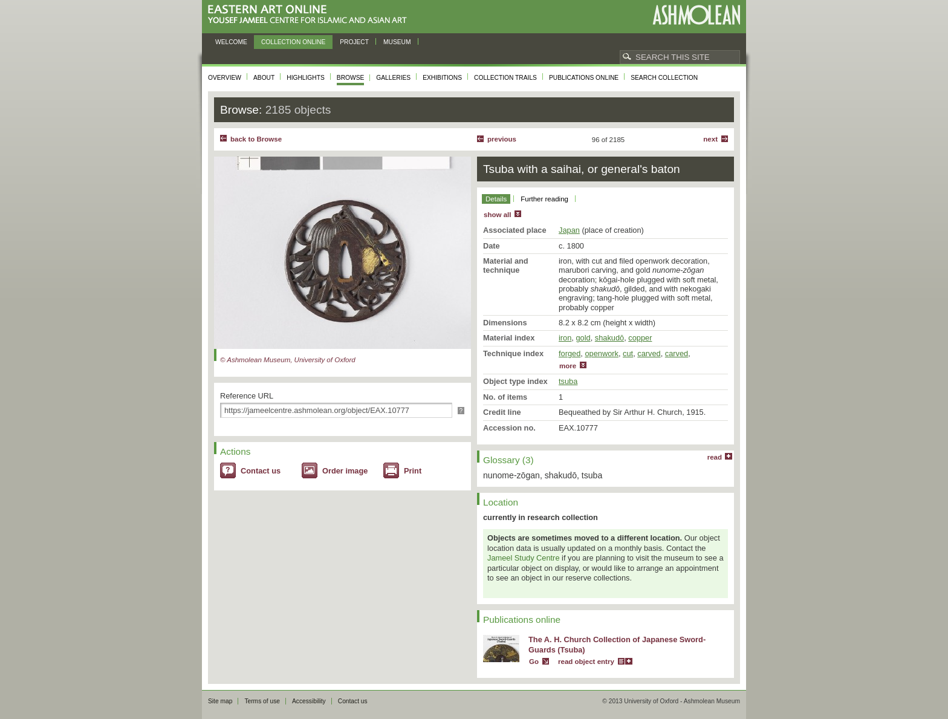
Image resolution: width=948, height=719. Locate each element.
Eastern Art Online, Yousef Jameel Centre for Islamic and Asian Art (310, 15)
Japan (569, 230)
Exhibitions (442, 77)
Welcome (231, 42)
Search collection (664, 77)
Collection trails (505, 77)
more (567, 365)
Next (710, 139)
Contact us (261, 470)
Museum (397, 42)
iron (565, 337)
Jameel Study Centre (523, 557)
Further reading (544, 199)
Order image (345, 470)
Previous (501, 139)
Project (354, 42)
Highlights (306, 77)
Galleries (393, 77)
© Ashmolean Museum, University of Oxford (288, 359)
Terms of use (262, 701)
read (714, 457)
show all (497, 214)
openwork (601, 353)
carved (648, 353)
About (263, 77)
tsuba (568, 381)
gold (583, 337)
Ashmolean (696, 15)
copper (640, 337)
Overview (224, 77)
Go (534, 661)
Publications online (583, 77)
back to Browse (256, 139)
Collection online (293, 42)
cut (628, 353)
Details (496, 199)
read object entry (586, 661)
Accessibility (309, 701)
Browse (351, 77)
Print (412, 470)
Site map (220, 701)
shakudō (609, 337)
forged (569, 353)
